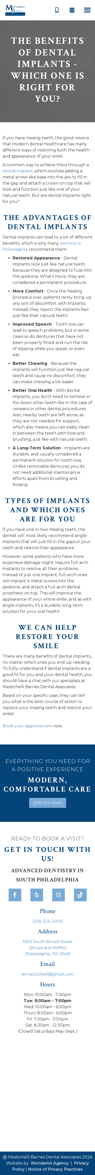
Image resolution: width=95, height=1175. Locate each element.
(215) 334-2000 (47, 802)
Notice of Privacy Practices (55, 1169)
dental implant (18, 171)
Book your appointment (27, 726)
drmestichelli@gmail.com (47, 974)
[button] (87, 10)
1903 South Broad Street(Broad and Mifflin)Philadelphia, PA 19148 (47, 947)
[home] (15, 10)
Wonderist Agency (50, 1163)
